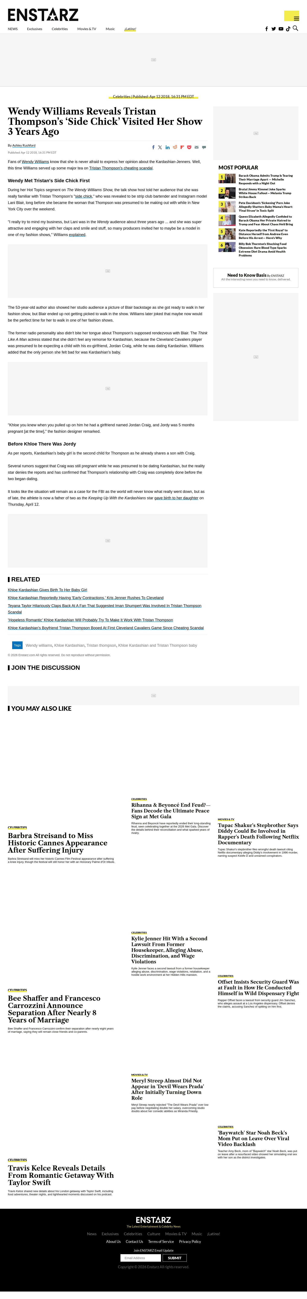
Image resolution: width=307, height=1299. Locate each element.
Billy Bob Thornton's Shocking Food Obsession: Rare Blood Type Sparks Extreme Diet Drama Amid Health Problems (263, 257)
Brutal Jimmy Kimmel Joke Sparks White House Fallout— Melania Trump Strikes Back (265, 200)
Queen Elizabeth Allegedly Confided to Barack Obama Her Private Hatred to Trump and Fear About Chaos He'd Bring (266, 227)
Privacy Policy (190, 1249)
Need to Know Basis (246, 282)
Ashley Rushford (23, 153)
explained (77, 242)
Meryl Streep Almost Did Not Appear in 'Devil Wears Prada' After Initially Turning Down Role (167, 1096)
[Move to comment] (204, 155)
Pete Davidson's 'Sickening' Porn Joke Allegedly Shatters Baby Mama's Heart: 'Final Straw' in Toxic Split (266, 214)
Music (149, 31)
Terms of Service (161, 1249)
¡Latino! (174, 31)
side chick (83, 204)
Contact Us (134, 1249)
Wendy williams (39, 653)
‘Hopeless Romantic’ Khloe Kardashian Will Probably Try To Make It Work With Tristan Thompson (90, 627)
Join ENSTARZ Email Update (154, 1258)
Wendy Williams (35, 169)
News (92, 1241)
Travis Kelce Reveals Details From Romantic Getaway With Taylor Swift (61, 1182)
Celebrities (80, 31)
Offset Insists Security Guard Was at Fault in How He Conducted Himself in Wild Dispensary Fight (258, 995)
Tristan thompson (101, 653)
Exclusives (45, 31)
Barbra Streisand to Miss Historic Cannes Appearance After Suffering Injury (57, 850)
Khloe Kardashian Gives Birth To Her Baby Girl (47, 597)
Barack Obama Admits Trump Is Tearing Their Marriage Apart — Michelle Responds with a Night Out (266, 186)
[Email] (196, 155)
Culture (153, 1241)
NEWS (15, 31)
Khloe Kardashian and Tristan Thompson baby (157, 653)
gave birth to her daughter (176, 505)
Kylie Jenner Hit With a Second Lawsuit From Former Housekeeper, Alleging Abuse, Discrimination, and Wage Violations (169, 957)
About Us (113, 1249)
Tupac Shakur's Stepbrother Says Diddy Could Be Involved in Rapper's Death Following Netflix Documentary (258, 841)
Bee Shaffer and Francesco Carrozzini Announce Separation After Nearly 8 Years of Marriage (54, 1017)
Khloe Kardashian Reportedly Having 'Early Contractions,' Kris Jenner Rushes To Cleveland (86, 605)
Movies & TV (117, 31)
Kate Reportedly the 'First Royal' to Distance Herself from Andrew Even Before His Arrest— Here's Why (263, 241)
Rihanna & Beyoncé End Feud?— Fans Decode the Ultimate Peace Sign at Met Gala (171, 818)
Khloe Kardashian (69, 653)
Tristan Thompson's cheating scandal (121, 175)
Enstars (43, 14)
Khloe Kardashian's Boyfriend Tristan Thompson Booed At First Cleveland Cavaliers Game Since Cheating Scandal (106, 635)
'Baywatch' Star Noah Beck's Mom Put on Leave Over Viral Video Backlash (253, 1146)
